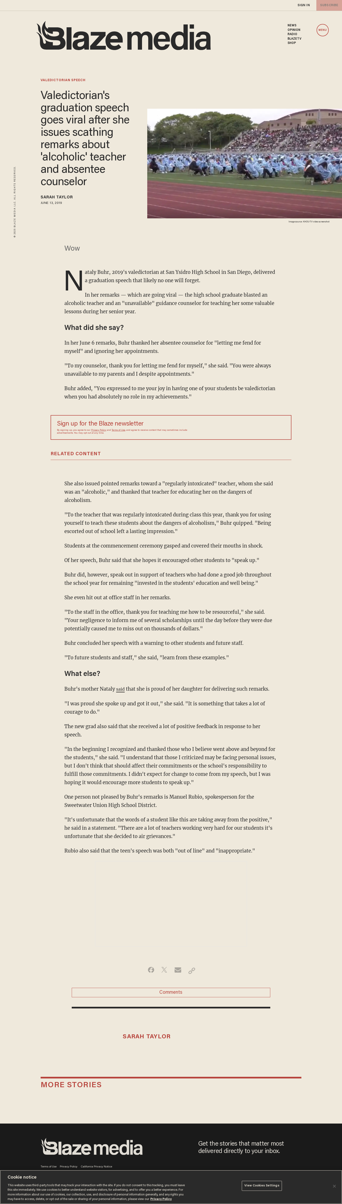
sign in (303, 5)
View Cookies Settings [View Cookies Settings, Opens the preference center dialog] (261, 1186)
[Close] (334, 1186)
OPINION (294, 30)
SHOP (292, 43)
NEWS (292, 25)
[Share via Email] (178, 971)
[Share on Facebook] (148, 971)
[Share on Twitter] (163, 971)
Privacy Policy (98, 431)
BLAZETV (295, 38)
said (121, 690)
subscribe (328, 5)
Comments (170, 995)
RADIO (293, 34)
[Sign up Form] (251, 428)
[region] (171, 1187)
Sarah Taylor (60, 198)
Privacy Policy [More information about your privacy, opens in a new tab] (161, 1199)
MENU (322, 30)
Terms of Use (118, 431)
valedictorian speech (63, 80)
